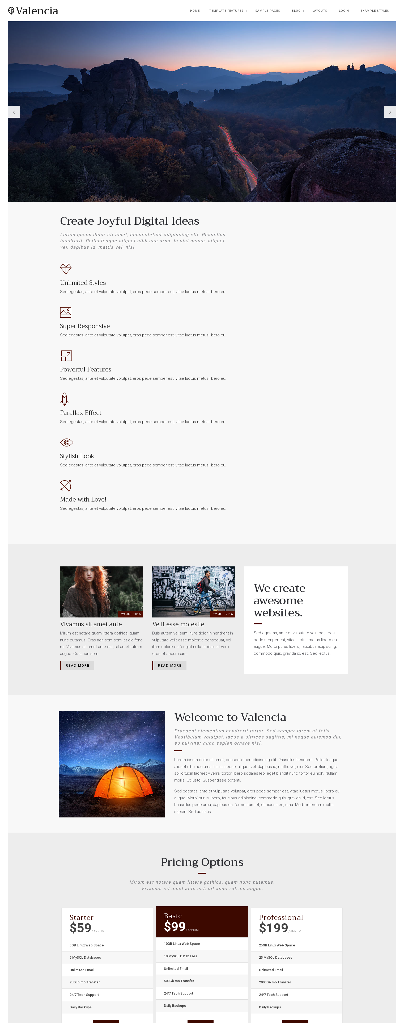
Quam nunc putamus (125, 1006)
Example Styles (375, 10)
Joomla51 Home (175, 935)
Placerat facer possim (80, 1006)
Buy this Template (177, 969)
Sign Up (106, 865)
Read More (78, 506)
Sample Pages (267, 10)
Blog (296, 10)
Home (195, 10)
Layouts (319, 10)
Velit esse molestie (167, 1006)
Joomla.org (171, 961)
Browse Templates (177, 943)
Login (344, 10)
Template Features (226, 10)
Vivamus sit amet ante (209, 1006)
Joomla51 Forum (176, 952)
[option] (202, 127)
